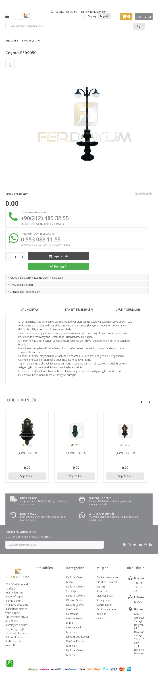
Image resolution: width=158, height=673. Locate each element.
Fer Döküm (21, 194)
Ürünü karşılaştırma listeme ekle (29, 268)
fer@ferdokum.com (94, 11)
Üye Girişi (101, 609)
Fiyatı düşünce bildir (21, 275)
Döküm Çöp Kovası (77, 627)
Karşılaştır (55, 268)
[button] (149, 392)
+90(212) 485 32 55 (64, 11)
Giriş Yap (92, 16)
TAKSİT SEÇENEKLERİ (79, 301)
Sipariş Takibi (104, 595)
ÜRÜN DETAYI (30, 301)
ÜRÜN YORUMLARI (128, 301)
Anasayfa (11, 40)
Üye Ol (105, 16)
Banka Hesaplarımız (108, 568)
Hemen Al (121, 256)
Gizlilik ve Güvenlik (106, 572)
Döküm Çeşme (31, 40)
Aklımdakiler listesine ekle (25, 282)
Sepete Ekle (58, 256)
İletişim (100, 577)
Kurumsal (144, 17)
